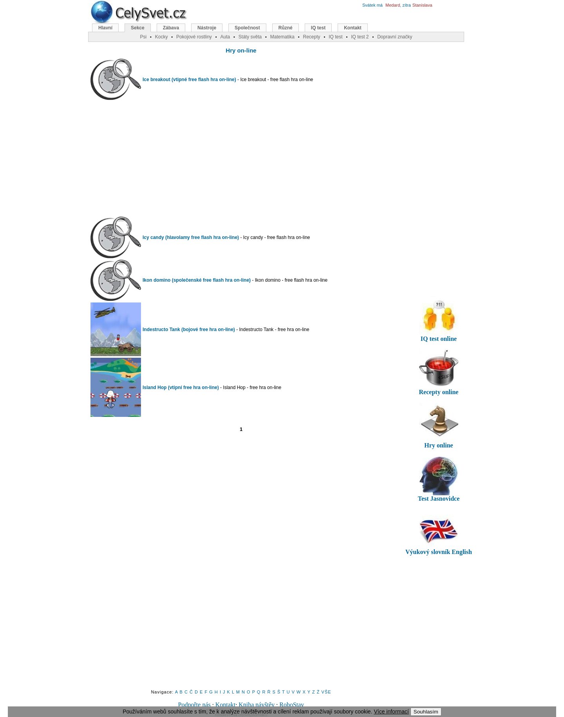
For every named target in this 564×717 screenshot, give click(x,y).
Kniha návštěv (257, 704)
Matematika (282, 37)
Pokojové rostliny (194, 37)
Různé (285, 28)
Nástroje (206, 28)
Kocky (161, 37)
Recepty (311, 37)
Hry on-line (241, 50)
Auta (225, 37)
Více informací (391, 711)
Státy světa (250, 37)
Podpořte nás (194, 704)
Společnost (247, 28)
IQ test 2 (360, 37)
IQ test (318, 28)
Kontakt (225, 704)
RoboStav (291, 704)
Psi (143, 37)
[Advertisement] (241, 158)
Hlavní (105, 28)
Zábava (171, 28)
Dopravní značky (394, 37)
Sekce (138, 28)
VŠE (326, 692)
